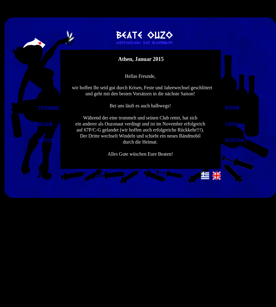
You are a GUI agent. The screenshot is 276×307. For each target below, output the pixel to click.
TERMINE (48, 108)
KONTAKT (236, 140)
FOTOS (46, 140)
